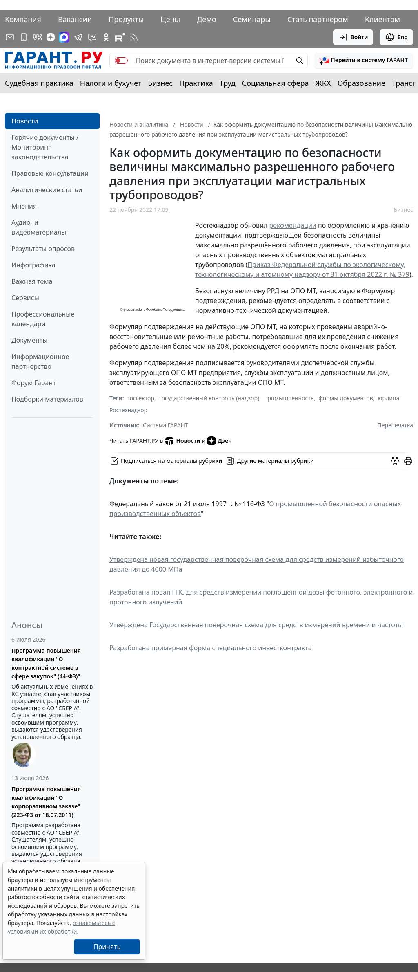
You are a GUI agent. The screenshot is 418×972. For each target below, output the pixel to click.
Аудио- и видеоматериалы (38, 227)
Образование (361, 83)
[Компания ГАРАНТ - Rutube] (120, 37)
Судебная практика (39, 83)
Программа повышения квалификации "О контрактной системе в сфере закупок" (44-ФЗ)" (46, 663)
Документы (29, 340)
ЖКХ (323, 83)
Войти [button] (353, 37)
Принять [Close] (107, 946)
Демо (206, 19)
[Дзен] (51, 37)
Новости (24, 121)
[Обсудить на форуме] (395, 461)
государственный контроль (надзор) (209, 398)
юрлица (388, 398)
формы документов (345, 398)
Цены (170, 19)
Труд (228, 83)
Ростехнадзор (128, 410)
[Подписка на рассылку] (10, 37)
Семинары (252, 19)
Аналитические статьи (46, 189)
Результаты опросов (43, 248)
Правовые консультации (50, 173)
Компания (23, 19)
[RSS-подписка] (134, 37)
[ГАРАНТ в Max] (64, 37)
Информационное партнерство (40, 361)
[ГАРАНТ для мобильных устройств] (24, 37)
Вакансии (75, 19)
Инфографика (33, 264)
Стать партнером (317, 19)
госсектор (140, 398)
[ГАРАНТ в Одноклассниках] (106, 37)
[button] (363, 60)
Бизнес (160, 83)
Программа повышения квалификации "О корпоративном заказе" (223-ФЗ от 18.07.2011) (46, 802)
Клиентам (382, 19)
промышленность (289, 398)
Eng (396, 37)
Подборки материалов (47, 399)
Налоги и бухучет (111, 83)
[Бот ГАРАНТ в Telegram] (92, 37)
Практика (196, 83)
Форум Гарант (33, 382)
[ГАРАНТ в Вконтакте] (37, 37)
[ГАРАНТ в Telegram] (78, 37)
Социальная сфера (275, 83)
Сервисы (25, 297)
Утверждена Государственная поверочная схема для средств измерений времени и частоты (256, 624)
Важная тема (32, 281)
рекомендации (292, 225)
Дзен (219, 440)
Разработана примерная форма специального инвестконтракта (210, 647)
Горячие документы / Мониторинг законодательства (45, 147)
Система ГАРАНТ (165, 425)
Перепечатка (395, 425)
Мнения (24, 206)
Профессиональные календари (42, 319)
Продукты (126, 19)
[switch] (121, 60)
